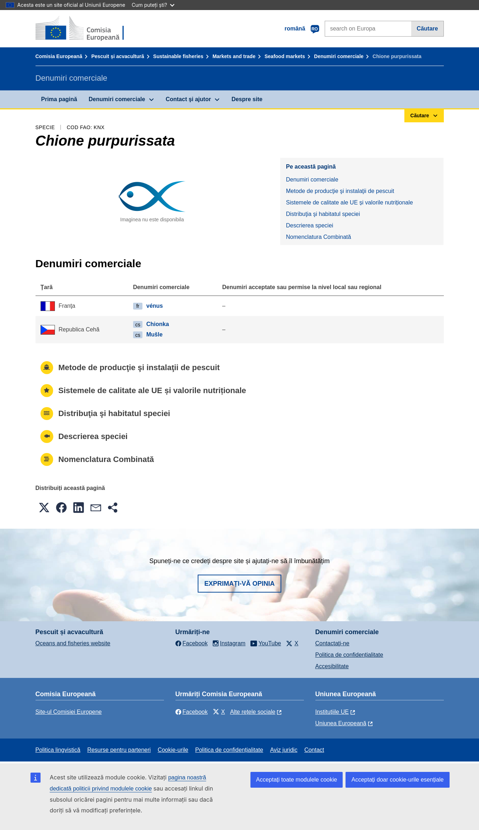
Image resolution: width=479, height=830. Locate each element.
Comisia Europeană (59, 56)
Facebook (191, 712)
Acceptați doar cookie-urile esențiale (397, 780)
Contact (314, 750)
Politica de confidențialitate (349, 655)
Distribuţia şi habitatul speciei (323, 214)
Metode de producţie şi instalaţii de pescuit (340, 191)
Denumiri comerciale (338, 56)
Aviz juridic (283, 750)
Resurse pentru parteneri (119, 750)
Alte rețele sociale (252, 712)
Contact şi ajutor (188, 99)
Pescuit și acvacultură (117, 56)
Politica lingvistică (58, 750)
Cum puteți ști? (153, 5)
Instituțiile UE (332, 712)
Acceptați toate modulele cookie (296, 780)
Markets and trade (233, 56)
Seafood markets (284, 56)
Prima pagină (59, 99)
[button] (44, 507)
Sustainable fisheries (178, 56)
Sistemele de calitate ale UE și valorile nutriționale (349, 202)
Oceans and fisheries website (73, 643)
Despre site (246, 99)
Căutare (427, 28)
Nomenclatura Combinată (318, 237)
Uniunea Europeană (340, 723)
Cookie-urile (173, 750)
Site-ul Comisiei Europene (69, 712)
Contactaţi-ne (332, 643)
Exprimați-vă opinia (239, 583)
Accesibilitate (332, 666)
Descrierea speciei (309, 225)
